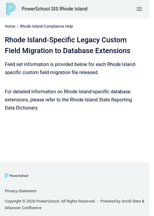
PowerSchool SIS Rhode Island (54, 9)
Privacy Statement (20, 191)
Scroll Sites (131, 201)
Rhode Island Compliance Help (46, 26)
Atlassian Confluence (23, 208)
